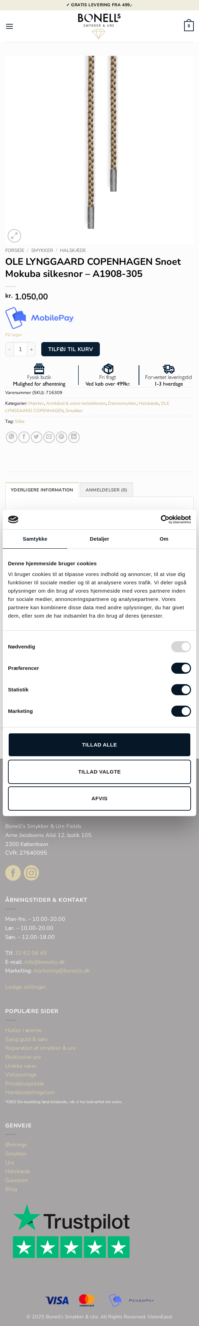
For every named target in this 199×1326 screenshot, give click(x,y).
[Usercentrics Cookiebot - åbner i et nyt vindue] (160, 519)
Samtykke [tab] (35, 539)
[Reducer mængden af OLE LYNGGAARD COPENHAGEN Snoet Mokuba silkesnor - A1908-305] (9, 349)
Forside (14, 250)
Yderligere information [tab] (42, 490)
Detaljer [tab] (99, 539)
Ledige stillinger (25, 987)
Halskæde (73, 250)
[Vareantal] (20, 349)
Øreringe (16, 1145)
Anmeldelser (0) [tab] (107, 490)
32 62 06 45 (31, 953)
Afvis (99, 798)
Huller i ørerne (23, 1030)
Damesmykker (122, 403)
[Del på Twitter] (36, 437)
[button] (9, 26)
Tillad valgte (99, 772)
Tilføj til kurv (70, 349)
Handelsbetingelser (30, 1092)
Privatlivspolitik (24, 1084)
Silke (20, 421)
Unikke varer (21, 1066)
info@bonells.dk (44, 962)
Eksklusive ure (23, 1057)
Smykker (42, 250)
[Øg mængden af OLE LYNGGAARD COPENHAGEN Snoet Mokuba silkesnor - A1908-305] (31, 349)
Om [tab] (163, 539)
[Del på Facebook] (24, 437)
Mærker (36, 403)
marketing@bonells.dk (61, 971)
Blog (11, 1189)
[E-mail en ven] (49, 437)
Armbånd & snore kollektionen (76, 403)
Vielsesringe (21, 1075)
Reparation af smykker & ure (40, 1048)
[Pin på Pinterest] (61, 437)
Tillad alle (99, 745)
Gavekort (16, 1180)
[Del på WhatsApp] (11, 437)
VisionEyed (159, 1316)
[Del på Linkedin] (74, 437)
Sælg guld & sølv (26, 1039)
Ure (10, 1163)
